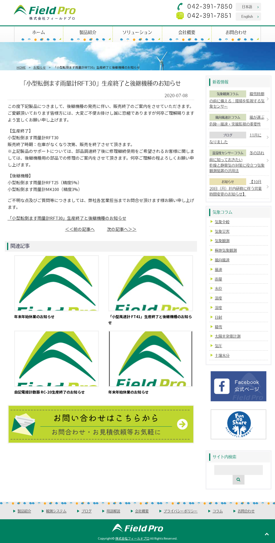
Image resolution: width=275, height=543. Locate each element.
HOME (21, 67)
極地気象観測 (226, 250)
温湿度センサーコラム (227, 153)
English (247, 16)
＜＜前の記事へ (80, 229)
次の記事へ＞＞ (122, 229)
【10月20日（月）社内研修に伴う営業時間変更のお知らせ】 (235, 187)
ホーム (38, 32)
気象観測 (222, 240)
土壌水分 (222, 355)
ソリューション (137, 32)
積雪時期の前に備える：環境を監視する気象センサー (237, 99)
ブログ (227, 135)
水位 (218, 288)
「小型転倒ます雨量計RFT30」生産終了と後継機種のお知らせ (67, 218)
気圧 (218, 345)
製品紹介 (87, 32)
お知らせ (39, 67)
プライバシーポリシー (181, 511)
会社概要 (186, 32)
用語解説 (113, 511)
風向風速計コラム (227, 117)
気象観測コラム (228, 94)
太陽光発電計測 (228, 336)
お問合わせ (236, 32)
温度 (218, 298)
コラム (218, 511)
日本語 (247, 7)
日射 (218, 317)
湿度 (218, 307)
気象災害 (222, 231)
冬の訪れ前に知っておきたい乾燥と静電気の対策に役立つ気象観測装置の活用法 (237, 161)
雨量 (218, 279)
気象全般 (222, 221)
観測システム (56, 511)
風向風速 (222, 259)
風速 (218, 269)
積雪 (218, 326)
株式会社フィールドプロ (132, 538)
